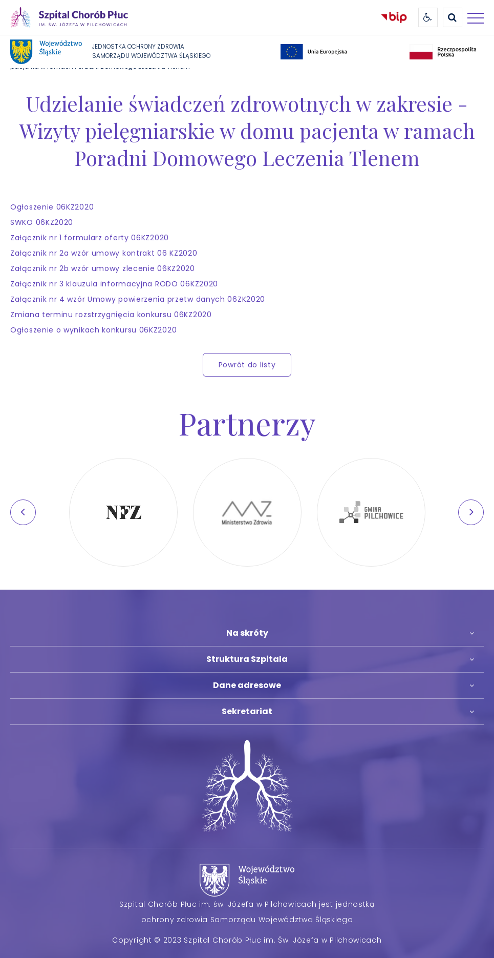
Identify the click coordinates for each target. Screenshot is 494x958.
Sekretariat (247, 711)
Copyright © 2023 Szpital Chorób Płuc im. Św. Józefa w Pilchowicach (246, 940)
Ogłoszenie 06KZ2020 (52, 207)
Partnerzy (247, 422)
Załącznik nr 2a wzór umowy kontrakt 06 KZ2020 (104, 253)
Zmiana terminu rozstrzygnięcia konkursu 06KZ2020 (111, 314)
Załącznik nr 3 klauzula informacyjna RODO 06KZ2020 (114, 284)
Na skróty (247, 633)
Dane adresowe (247, 685)
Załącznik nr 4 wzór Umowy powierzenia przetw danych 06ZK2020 (137, 299)
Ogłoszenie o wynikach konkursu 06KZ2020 (93, 330)
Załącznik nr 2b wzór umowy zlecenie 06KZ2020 (102, 268)
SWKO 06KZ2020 (41, 222)
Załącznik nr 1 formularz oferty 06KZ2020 (89, 238)
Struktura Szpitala (247, 659)
